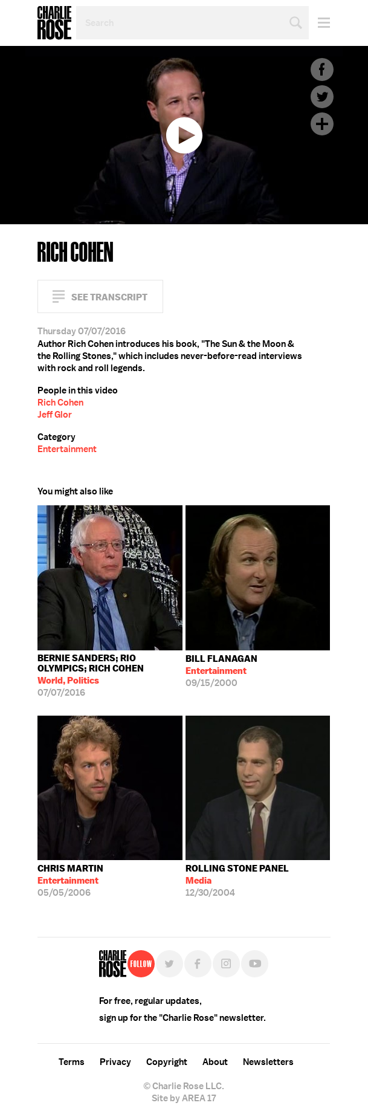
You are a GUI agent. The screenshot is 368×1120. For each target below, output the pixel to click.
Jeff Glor (54, 415)
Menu (319, 22)
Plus (322, 123)
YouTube (254, 963)
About (215, 1062)
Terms (72, 1062)
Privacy (115, 1062)
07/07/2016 (109, 675)
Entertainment (67, 449)
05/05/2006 (70, 881)
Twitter (322, 96)
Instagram (226, 963)
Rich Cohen (60, 403)
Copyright (166, 1062)
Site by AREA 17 (184, 1098)
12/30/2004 (237, 881)
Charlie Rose (54, 23)
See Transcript (109, 297)
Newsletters (268, 1062)
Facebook (322, 69)
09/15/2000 (221, 671)
